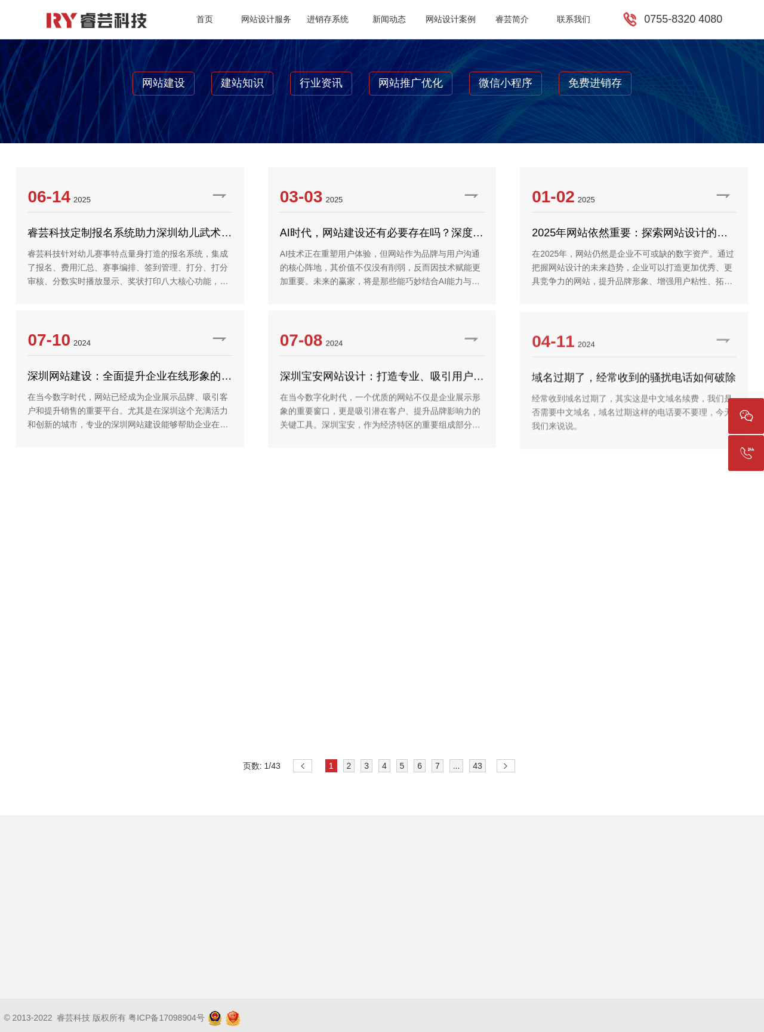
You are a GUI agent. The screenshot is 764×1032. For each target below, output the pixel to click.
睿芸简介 (512, 19)
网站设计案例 (451, 19)
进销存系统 (328, 19)
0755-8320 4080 (683, 19)
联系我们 (573, 19)
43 (477, 766)
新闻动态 (389, 19)
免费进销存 (595, 83)
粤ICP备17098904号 (166, 1017)
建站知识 (242, 83)
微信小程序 (505, 83)
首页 (204, 19)
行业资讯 (321, 83)
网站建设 (163, 83)
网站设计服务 (266, 19)
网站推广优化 (410, 83)
